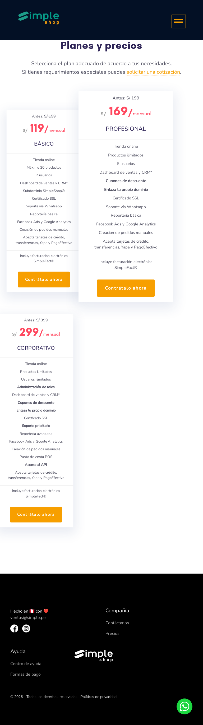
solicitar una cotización (153, 72)
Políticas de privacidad (98, 696)
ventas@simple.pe (28, 618)
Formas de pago (25, 674)
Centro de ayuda (25, 664)
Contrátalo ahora (44, 279)
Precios (112, 633)
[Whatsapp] (184, 706)
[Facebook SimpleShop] (14, 628)
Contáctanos (117, 623)
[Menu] (179, 21)
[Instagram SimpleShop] (26, 628)
